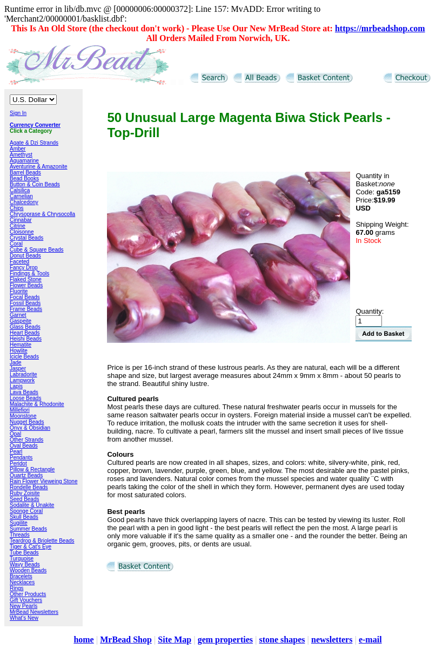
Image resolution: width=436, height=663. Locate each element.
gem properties (225, 639)
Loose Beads (25, 398)
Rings (17, 588)
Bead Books (24, 178)
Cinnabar (21, 220)
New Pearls (23, 606)
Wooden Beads (28, 570)
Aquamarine (24, 161)
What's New (24, 618)
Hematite (20, 345)
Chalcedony (24, 202)
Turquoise (21, 558)
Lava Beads (24, 392)
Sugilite (19, 523)
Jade (16, 363)
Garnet (18, 315)
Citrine (17, 226)
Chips (17, 208)
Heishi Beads (26, 339)
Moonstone (23, 416)
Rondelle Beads (29, 487)
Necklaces (22, 582)
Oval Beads (24, 446)
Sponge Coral (26, 511)
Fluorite (19, 291)
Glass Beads (25, 327)
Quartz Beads (26, 475)
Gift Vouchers (26, 600)
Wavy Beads (25, 564)
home (83, 639)
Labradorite (23, 374)
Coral (16, 244)
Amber (17, 149)
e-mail (370, 639)
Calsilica (20, 190)
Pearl (16, 452)
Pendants (21, 458)
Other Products (28, 594)
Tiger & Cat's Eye (30, 547)
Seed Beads (24, 499)
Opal (15, 434)
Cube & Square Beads (37, 250)
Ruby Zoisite (25, 493)
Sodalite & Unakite (32, 505)
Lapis (16, 386)
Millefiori (20, 410)
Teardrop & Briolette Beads (42, 541)
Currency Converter (35, 125)
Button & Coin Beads (35, 184)
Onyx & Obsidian (30, 428)
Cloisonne (21, 232)
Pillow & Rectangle (32, 469)
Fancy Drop (24, 267)
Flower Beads (26, 285)
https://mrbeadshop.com (380, 28)
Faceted (19, 262)
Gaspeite (20, 321)
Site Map (174, 639)
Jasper (18, 368)
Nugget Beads (27, 422)
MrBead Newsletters (34, 612)
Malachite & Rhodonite (37, 404)
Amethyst (21, 155)
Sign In (18, 113)
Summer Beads (28, 529)
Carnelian (21, 196)
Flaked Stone (26, 279)
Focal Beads (25, 297)
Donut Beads (25, 256)
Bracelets (21, 576)
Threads (20, 535)
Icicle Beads (24, 357)
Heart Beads (25, 333)
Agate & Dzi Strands (34, 143)
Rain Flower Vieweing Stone (43, 481)
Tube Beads (24, 553)
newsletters (331, 639)
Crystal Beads (26, 238)
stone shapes (282, 639)
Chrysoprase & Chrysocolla (42, 214)
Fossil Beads (25, 303)
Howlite (19, 351)
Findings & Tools (29, 273)
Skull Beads (24, 517)
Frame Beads (26, 309)
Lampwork (22, 380)
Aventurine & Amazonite (39, 167)
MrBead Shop (126, 639)
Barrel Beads (25, 172)
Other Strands (26, 440)
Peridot (18, 463)
